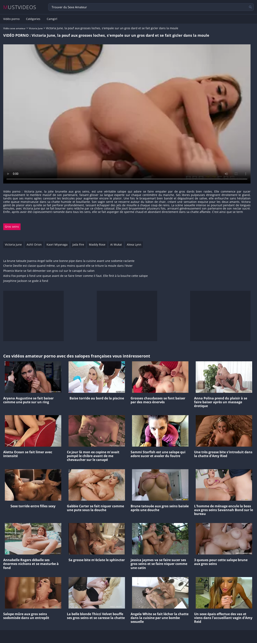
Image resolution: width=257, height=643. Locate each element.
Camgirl (52, 19)
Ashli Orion (34, 244)
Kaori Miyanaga (57, 244)
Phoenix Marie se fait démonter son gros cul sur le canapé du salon (49, 271)
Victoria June (36, 28)
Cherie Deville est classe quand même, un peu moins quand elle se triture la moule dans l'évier (68, 266)
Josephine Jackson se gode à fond (25, 281)
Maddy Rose (97, 244)
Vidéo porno (11, 19)
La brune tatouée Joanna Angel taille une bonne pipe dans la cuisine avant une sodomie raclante (68, 261)
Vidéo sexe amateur (14, 28)
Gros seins (12, 226)
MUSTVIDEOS (19, 7)
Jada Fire (78, 244)
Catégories (33, 19)
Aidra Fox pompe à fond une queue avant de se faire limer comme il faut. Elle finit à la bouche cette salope (75, 276)
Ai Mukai (116, 244)
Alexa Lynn (134, 244)
